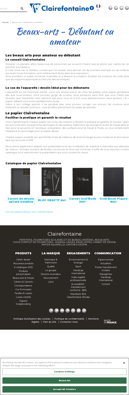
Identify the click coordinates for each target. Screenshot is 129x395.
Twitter (110, 8)
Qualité (51, 266)
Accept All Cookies (64, 389)
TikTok (84, 310)
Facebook (104, 8)
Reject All (64, 380)
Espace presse (105, 259)
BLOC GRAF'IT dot (52, 200)
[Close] (124, 363)
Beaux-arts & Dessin (23, 278)
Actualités (105, 263)
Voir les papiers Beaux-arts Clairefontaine (29, 211)
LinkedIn (78, 310)
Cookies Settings (64, 371)
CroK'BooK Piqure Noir (113, 200)
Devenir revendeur (51, 274)
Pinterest (121, 8)
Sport (78, 266)
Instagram (73, 310)
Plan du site (49, 321)
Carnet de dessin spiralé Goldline (21, 200)
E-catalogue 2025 (23, 267)
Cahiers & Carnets (23, 281)
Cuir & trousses (23, 289)
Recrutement (51, 278)
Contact (106, 284)
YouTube (115, 8)
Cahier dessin (23, 259)
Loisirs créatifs (23, 297)
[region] (64, 376)
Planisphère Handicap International (106, 277)
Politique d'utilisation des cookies (32, 318)
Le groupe (50, 270)
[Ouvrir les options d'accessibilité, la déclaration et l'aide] (86, 8)
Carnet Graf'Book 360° (82, 200)
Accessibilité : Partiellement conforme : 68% (78, 287)
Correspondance (23, 285)
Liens (51, 281)
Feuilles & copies (23, 293)
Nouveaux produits (23, 263)
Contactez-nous (69, 321)
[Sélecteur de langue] (93, 8)
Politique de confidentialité (69, 318)
